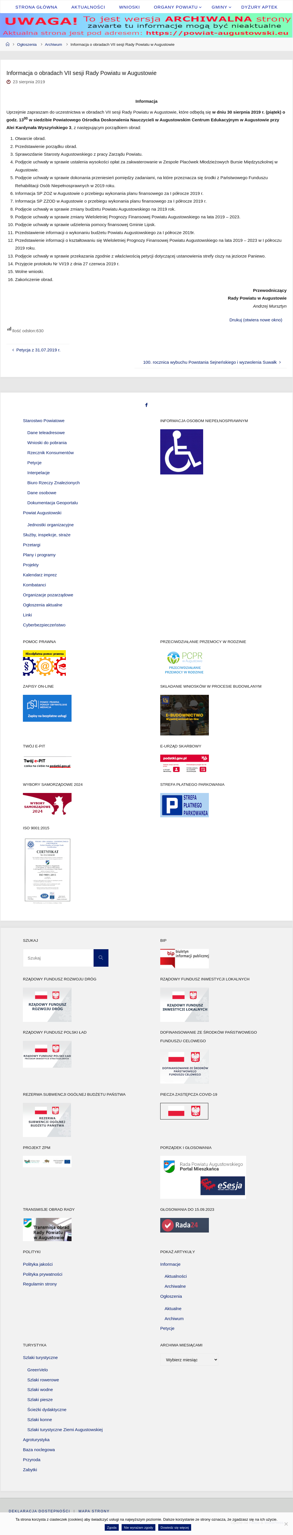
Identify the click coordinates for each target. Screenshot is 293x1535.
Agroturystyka (36, 1439)
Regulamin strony (40, 1283)
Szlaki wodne (40, 1389)
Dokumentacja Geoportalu (52, 502)
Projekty (31, 564)
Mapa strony (94, 1511)
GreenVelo (37, 1369)
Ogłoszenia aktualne (42, 604)
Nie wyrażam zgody (138, 1527)
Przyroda (31, 1459)
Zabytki (30, 1469)
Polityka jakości (38, 1264)
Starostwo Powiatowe (43, 420)
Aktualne (173, 1308)
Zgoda (111, 1527)
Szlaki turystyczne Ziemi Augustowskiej (65, 1429)
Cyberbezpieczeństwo (44, 624)
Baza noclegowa (39, 1449)
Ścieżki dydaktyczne (47, 1409)
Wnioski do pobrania (47, 442)
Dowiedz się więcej (175, 1527)
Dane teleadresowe (46, 432)
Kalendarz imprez (40, 574)
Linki (27, 614)
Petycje (34, 462)
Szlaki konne (39, 1419)
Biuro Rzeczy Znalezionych (53, 482)
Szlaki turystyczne (40, 1357)
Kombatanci (34, 584)
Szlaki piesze (40, 1399)
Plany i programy (39, 554)
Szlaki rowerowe (43, 1379)
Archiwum (53, 44)
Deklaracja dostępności (39, 1511)
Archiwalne (175, 1286)
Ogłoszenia (27, 44)
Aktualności (176, 1276)
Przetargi (31, 544)
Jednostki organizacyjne (50, 524)
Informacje (170, 1264)
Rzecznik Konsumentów (50, 452)
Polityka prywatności (42, 1274)
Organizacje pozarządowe (48, 594)
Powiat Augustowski (42, 512)
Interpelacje (38, 472)
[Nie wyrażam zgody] (286, 1524)
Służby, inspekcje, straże (46, 534)
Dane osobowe (41, 492)
